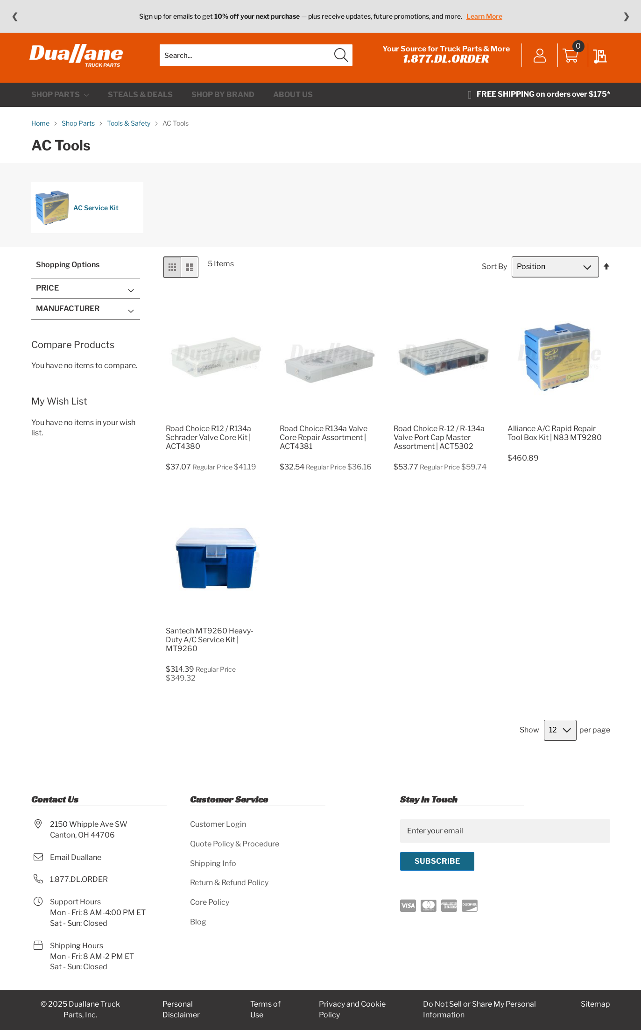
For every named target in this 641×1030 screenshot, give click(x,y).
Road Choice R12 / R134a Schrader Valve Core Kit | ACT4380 (208, 443)
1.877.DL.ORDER (444, 61)
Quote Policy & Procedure (234, 843)
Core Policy (209, 902)
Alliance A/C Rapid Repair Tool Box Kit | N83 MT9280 (554, 439)
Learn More (484, 16)
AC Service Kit (77, 214)
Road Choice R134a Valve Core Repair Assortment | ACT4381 (323, 443)
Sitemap (595, 1004)
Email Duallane (75, 857)
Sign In (538, 59)
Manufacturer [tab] (67, 314)
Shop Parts (79, 129)
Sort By (494, 272)
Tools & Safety (129, 129)
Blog (198, 921)
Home (41, 129)
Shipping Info (213, 863)
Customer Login (218, 824)
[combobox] (256, 58)
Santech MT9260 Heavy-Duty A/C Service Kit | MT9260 (210, 645)
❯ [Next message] (626, 16)
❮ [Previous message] (14, 16)
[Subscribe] (437, 861)
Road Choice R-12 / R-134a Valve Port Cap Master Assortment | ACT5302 (439, 443)
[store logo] (78, 58)
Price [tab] (47, 294)
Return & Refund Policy (229, 882)
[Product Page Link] (216, 423)
